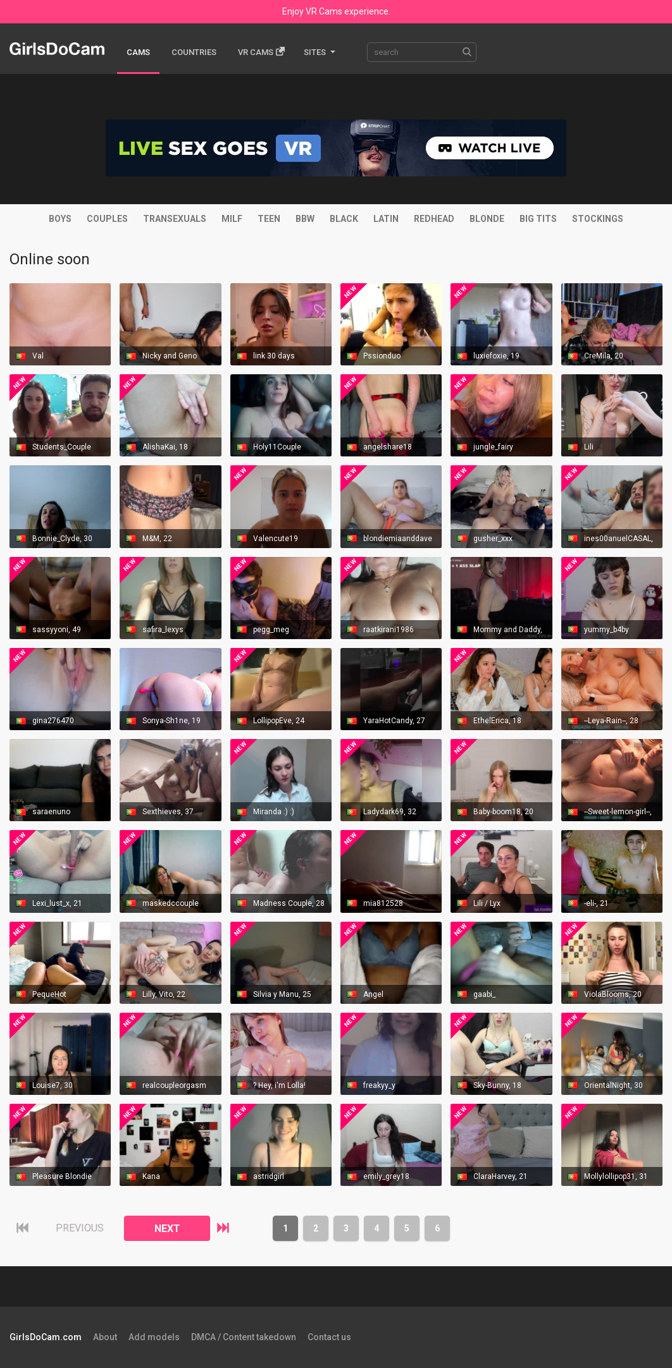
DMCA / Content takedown (243, 1337)
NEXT (167, 1229)
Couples (107, 219)
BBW (305, 219)
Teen (269, 219)
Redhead (434, 219)
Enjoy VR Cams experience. (336, 11)
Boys (60, 219)
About (105, 1337)
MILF (231, 219)
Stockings (597, 219)
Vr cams (261, 51)
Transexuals (174, 219)
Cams (138, 52)
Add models (154, 1337)
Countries (193, 52)
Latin (386, 219)
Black (344, 219)
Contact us (329, 1337)
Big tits (538, 219)
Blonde (487, 219)
